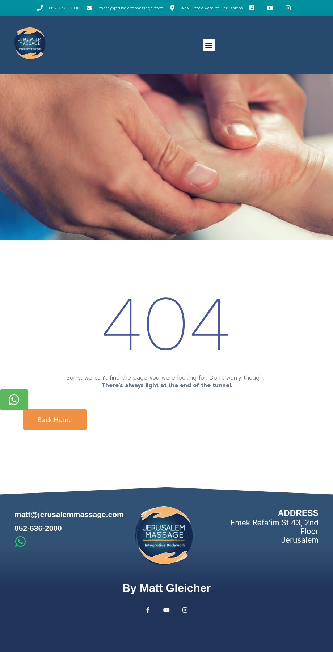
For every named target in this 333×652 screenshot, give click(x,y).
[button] (209, 45)
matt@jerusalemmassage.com (69, 514)
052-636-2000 (38, 528)
